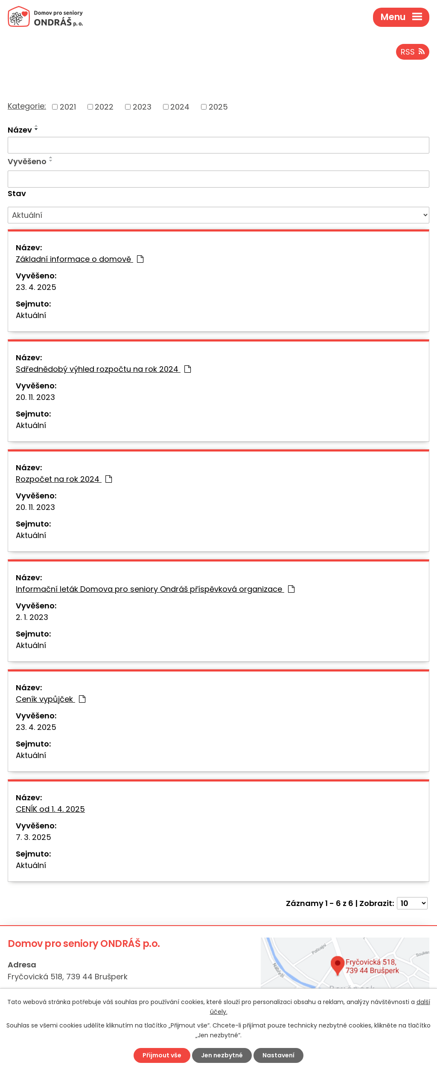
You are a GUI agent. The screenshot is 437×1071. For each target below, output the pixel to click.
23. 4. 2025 (36, 287)
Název (20, 129)
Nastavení (278, 1055)
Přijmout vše (162, 1055)
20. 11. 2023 (35, 397)
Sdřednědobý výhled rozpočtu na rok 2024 (103, 369)
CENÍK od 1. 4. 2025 (50, 809)
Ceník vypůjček (50, 699)
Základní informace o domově (79, 259)
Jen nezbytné (222, 1055)
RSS (413, 51)
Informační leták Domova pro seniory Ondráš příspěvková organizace (155, 589)
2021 (68, 106)
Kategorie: (27, 106)
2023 (142, 106)
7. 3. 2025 (33, 837)
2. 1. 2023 (32, 617)
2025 (218, 106)
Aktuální (31, 315)
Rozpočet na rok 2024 (64, 479)
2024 (179, 106)
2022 (104, 106)
